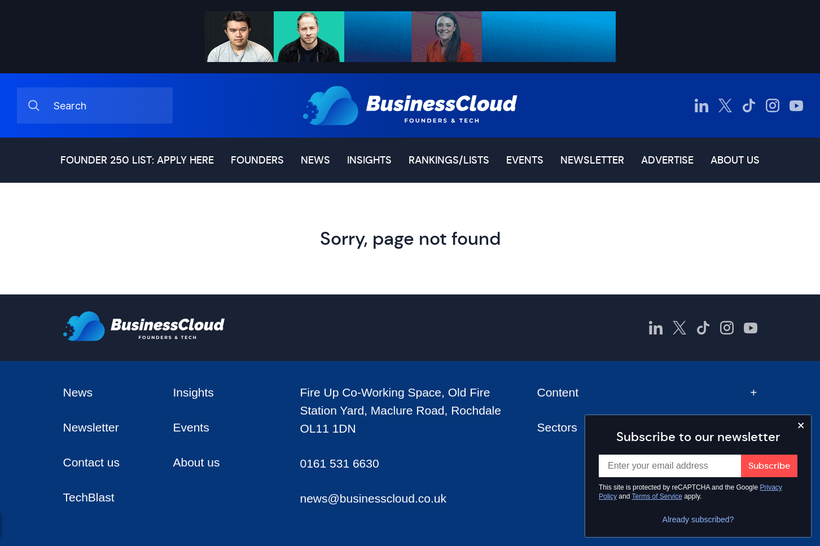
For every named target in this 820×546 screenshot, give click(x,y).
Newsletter (592, 160)
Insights (369, 160)
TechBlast (89, 497)
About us (735, 160)
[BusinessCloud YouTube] (796, 105)
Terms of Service (657, 496)
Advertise (667, 160)
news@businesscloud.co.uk (373, 498)
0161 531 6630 (339, 463)
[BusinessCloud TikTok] (749, 105)
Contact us (91, 462)
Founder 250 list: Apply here (137, 160)
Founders (257, 160)
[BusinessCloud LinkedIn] (701, 105)
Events (524, 160)
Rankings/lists (449, 160)
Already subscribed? (698, 519)
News (315, 160)
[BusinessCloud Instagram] (772, 105)
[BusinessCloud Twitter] (725, 105)
